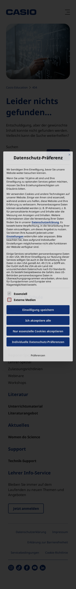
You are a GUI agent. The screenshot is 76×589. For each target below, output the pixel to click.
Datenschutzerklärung (45, 177)
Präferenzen (38, 310)
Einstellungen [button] (15, 191)
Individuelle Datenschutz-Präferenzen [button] (38, 297)
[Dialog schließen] (69, 110)
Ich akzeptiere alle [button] (38, 276)
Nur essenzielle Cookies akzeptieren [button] (38, 286)
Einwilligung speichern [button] (38, 265)
